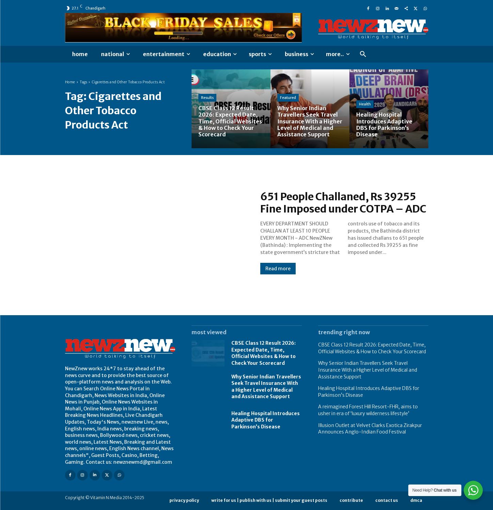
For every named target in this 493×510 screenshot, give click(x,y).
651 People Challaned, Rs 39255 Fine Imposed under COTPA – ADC (343, 202)
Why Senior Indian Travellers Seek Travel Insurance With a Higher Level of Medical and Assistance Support (266, 387)
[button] (363, 54)
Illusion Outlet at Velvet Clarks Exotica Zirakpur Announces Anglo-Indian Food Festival (370, 428)
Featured (288, 97)
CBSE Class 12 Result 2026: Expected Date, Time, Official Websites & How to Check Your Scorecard (263, 353)
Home (70, 82)
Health (365, 104)
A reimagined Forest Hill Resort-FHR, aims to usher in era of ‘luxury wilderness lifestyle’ (368, 410)
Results (207, 97)
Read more (278, 269)
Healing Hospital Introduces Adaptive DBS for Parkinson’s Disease (265, 420)
